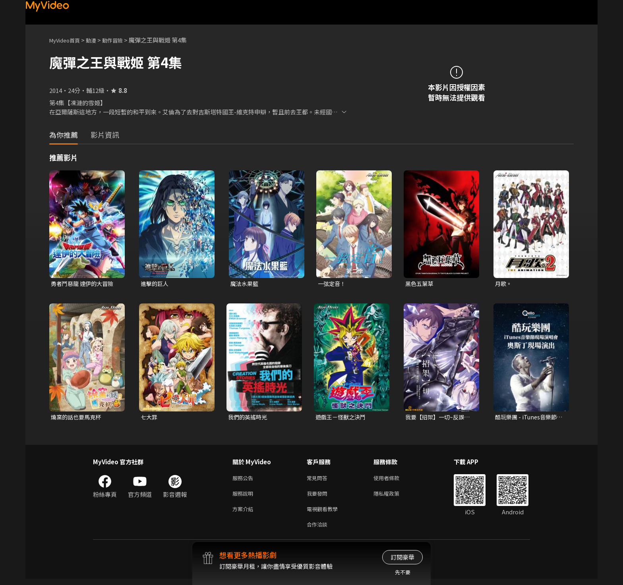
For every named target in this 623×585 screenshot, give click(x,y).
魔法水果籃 (245, 284)
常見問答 (319, 480)
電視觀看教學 (324, 513)
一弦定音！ (333, 284)
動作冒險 (121, 40)
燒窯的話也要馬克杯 (77, 418)
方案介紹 (244, 513)
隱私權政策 (393, 496)
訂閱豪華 (402, 557)
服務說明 (244, 496)
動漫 (97, 40)
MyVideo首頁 (67, 40)
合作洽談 (319, 530)
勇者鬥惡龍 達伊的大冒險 (84, 284)
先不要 (402, 572)
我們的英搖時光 (249, 418)
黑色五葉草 (420, 284)
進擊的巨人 (155, 284)
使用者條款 (393, 480)
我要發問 (319, 496)
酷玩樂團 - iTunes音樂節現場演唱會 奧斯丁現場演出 (528, 418)
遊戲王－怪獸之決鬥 (342, 418)
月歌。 (504, 284)
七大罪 (150, 418)
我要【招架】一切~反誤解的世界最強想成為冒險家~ (439, 418)
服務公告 (244, 480)
